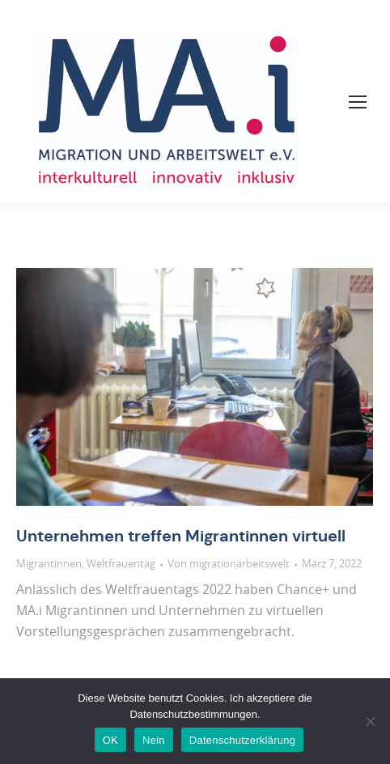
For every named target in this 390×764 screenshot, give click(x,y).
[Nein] (370, 721)
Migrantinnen (49, 564)
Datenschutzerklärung (242, 740)
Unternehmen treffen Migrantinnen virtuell (180, 535)
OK (110, 740)
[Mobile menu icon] (357, 102)
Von (228, 564)
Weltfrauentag (121, 564)
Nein (153, 740)
